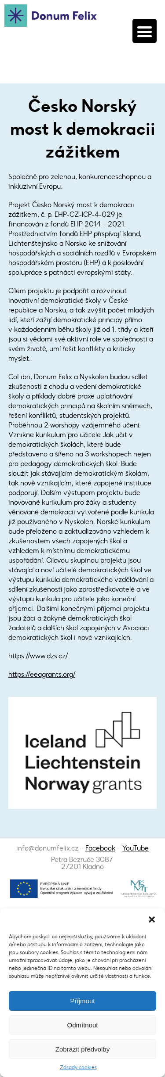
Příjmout (82, 1001)
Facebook (100, 848)
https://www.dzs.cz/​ (38, 656)
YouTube (135, 848)
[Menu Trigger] (144, 31)
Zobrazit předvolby (82, 1049)
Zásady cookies (78, 1067)
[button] (151, 919)
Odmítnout (82, 1025)
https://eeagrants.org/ (41, 674)
